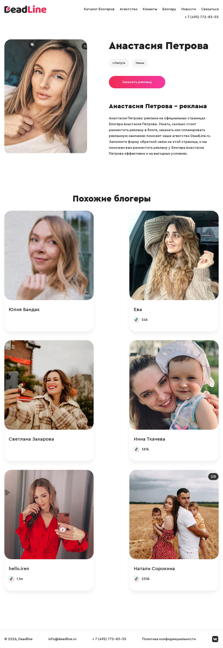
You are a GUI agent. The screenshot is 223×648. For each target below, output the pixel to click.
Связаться (210, 9)
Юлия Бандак (24, 309)
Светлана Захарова (31, 439)
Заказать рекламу (137, 82)
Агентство (129, 9)
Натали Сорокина (154, 568)
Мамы (140, 63)
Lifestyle (119, 63)
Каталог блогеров (99, 9)
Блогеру (169, 9)
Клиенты (150, 9)
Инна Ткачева (149, 439)
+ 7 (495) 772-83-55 (202, 17)
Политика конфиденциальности (169, 639)
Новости (188, 9)
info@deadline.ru (62, 639)
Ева (138, 309)
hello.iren (19, 568)
